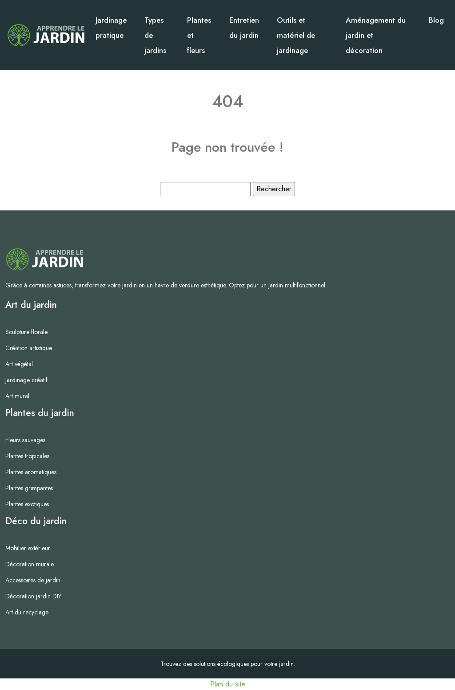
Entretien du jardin (244, 27)
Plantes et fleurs (199, 35)
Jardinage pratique (111, 27)
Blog (436, 20)
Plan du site (227, 684)
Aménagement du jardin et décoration (376, 35)
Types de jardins (155, 35)
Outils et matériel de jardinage (296, 35)
